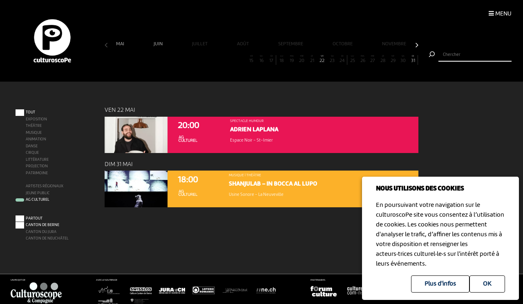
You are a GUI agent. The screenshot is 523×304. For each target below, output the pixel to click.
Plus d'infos (440, 284)
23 (332, 59)
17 (271, 59)
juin (159, 44)
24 (341, 59)
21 (312, 59)
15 (251, 59)
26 (362, 59)
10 (201, 59)
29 (393, 59)
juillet (200, 44)
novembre (394, 44)
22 (322, 59)
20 (301, 59)
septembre (291, 44)
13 (231, 59)
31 (413, 59)
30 (403, 59)
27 (373, 59)
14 (241, 59)
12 (221, 59)
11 (211, 59)
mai (120, 44)
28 (383, 59)
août (243, 44)
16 (261, 59)
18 (281, 59)
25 (352, 59)
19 (292, 59)
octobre (343, 44)
